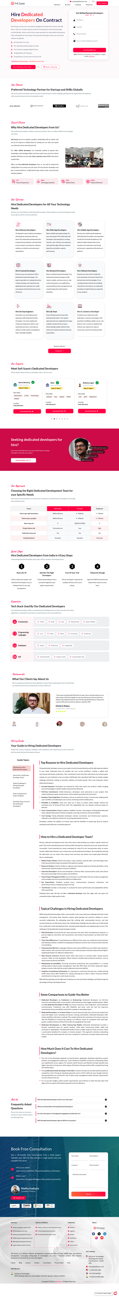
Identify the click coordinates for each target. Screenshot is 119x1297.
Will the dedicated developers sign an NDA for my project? (72, 1133)
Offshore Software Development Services (49, 1241)
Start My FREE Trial (90, 50)
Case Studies (47, 1276)
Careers (28, 1276)
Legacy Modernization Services (22, 1258)
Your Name (75, 1169)
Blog (20, 1276)
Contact (36, 1276)
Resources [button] (88, 5)
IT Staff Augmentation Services (46, 1244)
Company (74, 1178)
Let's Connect (102, 3)
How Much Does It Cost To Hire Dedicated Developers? (21, 811)
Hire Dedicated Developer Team (46, 1248)
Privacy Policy (59, 1276)
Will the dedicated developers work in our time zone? (72, 1108)
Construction (73, 1258)
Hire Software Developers (24, 231)
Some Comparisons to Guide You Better (20, 802)
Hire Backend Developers (56, 277)
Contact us (59, 358)
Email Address (95, 1169)
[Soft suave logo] (19, 3)
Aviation (72, 1241)
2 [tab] (54, 426)
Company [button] (77, 5)
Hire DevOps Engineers (23, 319)
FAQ (68, 1276)
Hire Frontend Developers (24, 277)
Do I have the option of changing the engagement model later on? (72, 1125)
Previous (10, 711)
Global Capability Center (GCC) (22, 1241)
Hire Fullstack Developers (90, 277)
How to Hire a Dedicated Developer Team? (21, 784)
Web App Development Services (22, 1255)
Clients (13, 1276)
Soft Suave (58, 1295)
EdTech (72, 1255)
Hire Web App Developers (57, 231)
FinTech (72, 1248)
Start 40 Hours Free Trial (22, 67)
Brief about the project (80, 1188)
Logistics (72, 1244)
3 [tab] (57, 426)
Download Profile (26, 418)
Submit (88, 1208)
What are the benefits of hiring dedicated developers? (72, 1116)
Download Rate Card (23, 467)
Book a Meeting (50, 67)
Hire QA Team (52, 319)
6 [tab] (65, 426)
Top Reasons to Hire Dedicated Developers (20, 776)
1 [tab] (52, 426)
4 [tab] (59, 426)
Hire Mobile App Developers (91, 231)
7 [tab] (67, 426)
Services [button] (66, 5)
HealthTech (73, 1251)
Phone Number (95, 1178)
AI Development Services (20, 1244)
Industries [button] (55, 5)
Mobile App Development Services (23, 1251)
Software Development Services (22, 1248)
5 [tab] (62, 426)
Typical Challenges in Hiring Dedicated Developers (19, 793)
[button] (102, 1293)
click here (92, 56)
